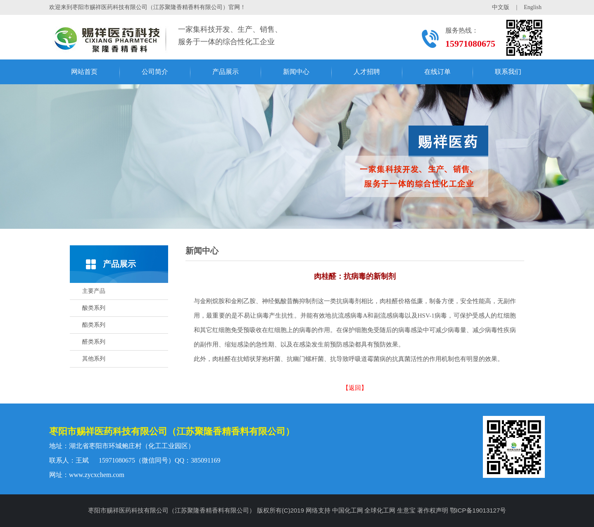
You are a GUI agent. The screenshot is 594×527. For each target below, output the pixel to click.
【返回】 (354, 388)
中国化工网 (347, 510)
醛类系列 (93, 342)
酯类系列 (93, 325)
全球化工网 (379, 510)
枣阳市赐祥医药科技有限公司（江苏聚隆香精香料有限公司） (172, 431)
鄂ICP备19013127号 (478, 510)
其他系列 (93, 359)
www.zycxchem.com (96, 474)
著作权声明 (432, 510)
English (533, 7)
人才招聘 (367, 71)
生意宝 (406, 510)
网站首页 (84, 71)
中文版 (500, 7)
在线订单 (437, 71)
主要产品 (93, 291)
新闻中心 (296, 71)
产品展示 (225, 71)
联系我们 (508, 71)
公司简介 (155, 71)
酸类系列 (93, 308)
